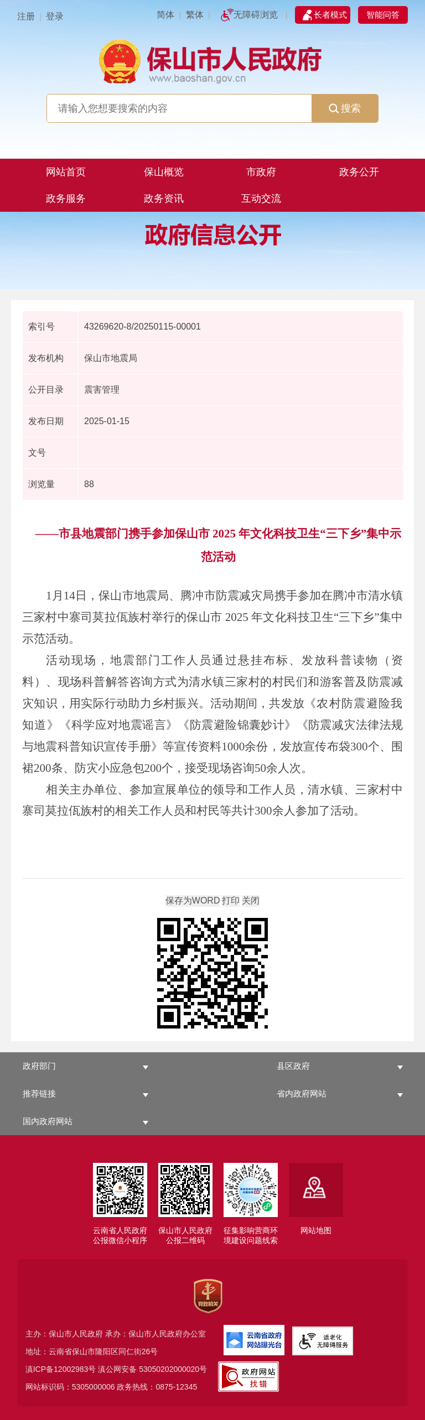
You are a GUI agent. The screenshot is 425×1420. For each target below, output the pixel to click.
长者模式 (330, 14)
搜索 (345, 108)
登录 (55, 16)
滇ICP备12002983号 (60, 1369)
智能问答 (383, 14)
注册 (26, 16)
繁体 (195, 14)
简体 (165, 14)
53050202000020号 (173, 1369)
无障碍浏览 (256, 14)
